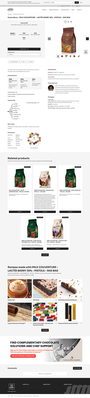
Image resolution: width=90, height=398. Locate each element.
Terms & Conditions (18, 395)
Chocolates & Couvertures (18, 14)
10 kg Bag (72, 108)
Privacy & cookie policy (27, 395)
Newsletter (46, 384)
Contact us (26, 384)
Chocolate (10, 14)
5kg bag (64, 108)
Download (34, 148)
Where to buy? (68, 384)
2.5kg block (58, 108)
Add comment (77, 368)
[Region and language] (58, 2)
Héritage (13, 96)
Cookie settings (36, 395)
